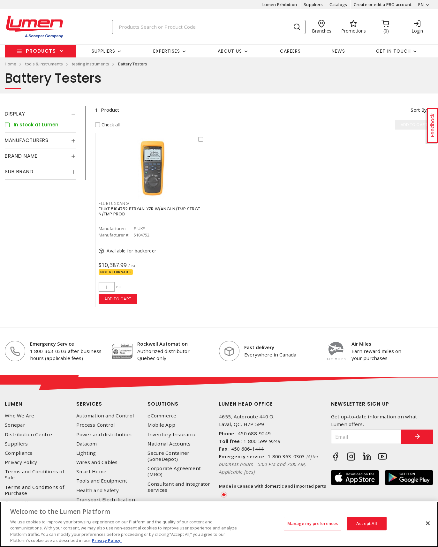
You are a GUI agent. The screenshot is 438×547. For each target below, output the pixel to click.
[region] (219, 524)
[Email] (366, 437)
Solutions (162, 404)
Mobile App (161, 425)
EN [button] (421, 4)
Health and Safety (97, 490)
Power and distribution (104, 434)
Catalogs (338, 4)
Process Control (95, 425)
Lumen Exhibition (279, 4)
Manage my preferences (312, 523)
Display (15, 113)
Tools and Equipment (101, 481)
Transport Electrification (105, 500)
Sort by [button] (418, 110)
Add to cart (118, 299)
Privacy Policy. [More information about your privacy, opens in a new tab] (107, 540)
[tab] (40, 114)
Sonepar (15, 425)
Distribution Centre (28, 434)
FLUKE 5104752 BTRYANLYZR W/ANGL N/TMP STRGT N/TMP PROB (149, 211)
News (338, 51)
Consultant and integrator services (178, 487)
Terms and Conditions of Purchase (34, 490)
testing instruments (90, 64)
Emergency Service (52, 344)
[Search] (209, 27)
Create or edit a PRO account (383, 4)
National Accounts (169, 444)
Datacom (86, 444)
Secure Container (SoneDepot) (168, 456)
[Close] (428, 523)
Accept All (366, 523)
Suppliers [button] (103, 51)
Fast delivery (259, 347)
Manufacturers (27, 140)
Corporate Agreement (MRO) (174, 471)
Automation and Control (105, 416)
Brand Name (21, 156)
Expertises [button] (166, 51)
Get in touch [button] (393, 51)
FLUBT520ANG (114, 203)
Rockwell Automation (162, 344)
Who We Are (19, 416)
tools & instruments (44, 64)
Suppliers (313, 4)
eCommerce (161, 416)
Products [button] (41, 51)
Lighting (86, 453)
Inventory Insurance (172, 434)
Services (89, 404)
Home (10, 64)
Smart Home (91, 471)
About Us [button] (230, 51)
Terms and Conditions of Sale (34, 474)
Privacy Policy (21, 462)
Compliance (19, 453)
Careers (290, 51)
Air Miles (361, 344)
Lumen (13, 404)
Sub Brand (19, 171)
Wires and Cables (97, 462)
